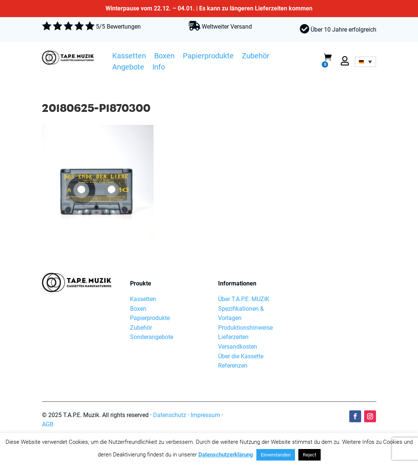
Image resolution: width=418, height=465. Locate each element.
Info (158, 68)
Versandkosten (237, 346)
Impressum (205, 415)
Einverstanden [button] (276, 455)
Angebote (128, 68)
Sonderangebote (151, 336)
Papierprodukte (208, 57)
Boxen (164, 57)
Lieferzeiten (233, 336)
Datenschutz (169, 415)
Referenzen (232, 365)
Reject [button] (309, 455)
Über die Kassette (240, 356)
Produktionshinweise (245, 327)
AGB (48, 424)
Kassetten (129, 57)
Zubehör (255, 57)
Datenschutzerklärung (225, 454)
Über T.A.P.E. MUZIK (243, 299)
